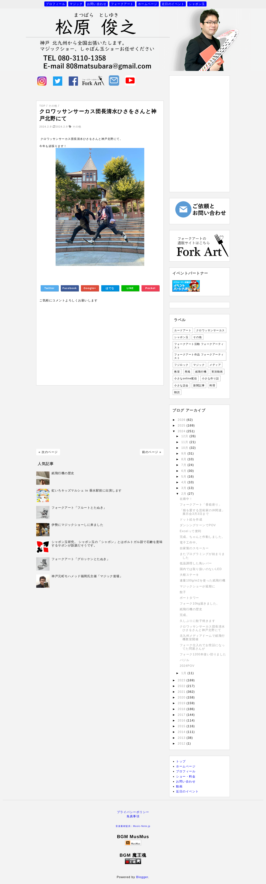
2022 (182, 686)
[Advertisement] (100, 417)
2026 (182, 419)
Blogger (142, 877)
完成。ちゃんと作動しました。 (202, 536)
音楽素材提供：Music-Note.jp (133, 826)
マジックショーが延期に (197, 586)
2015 (182, 726)
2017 (182, 714)
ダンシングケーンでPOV (198, 525)
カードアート (182, 330)
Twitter (49, 288)
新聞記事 (199, 385)
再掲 (187, 371)
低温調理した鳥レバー (196, 563)
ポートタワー (189, 597)
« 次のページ (48, 452)
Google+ (90, 288)
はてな (110, 288)
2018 (182, 709)
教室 (177, 371)
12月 (185, 436)
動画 (179, 786)
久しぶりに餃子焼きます (197, 620)
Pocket (150, 288)
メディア (215, 364)
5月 (184, 476)
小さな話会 (181, 385)
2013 (182, 737)
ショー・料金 (185, 776)
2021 (182, 691)
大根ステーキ (189, 574)
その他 (197, 337)
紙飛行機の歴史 (63, 473)
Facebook (69, 288)
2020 (182, 697)
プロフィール (55, 4)
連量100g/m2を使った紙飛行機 (203, 580)
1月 (184, 673)
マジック (76, 4)
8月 (184, 459)
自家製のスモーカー (194, 548)
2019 (182, 703)
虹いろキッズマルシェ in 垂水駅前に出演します (87, 490)
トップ (181, 761)
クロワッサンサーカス (210, 330)
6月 (184, 470)
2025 (182, 425)
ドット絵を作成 (191, 519)
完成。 (185, 614)
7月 (184, 465)
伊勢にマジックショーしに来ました (77, 524)
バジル (185, 660)
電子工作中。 (189, 542)
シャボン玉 (197, 4)
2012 (182, 743)
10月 (185, 447)
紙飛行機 (201, 371)
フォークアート (122, 4)
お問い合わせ (96, 4)
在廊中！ (186, 498)
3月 (184, 488)
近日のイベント (173, 4)
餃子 (183, 592)
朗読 (177, 392)
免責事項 (133, 816)
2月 (184, 493)
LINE (130, 288)
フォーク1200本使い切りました (203, 654)
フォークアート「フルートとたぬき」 (79, 507)
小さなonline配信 (185, 378)
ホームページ (147, 4)
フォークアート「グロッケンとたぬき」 (81, 559)
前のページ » (151, 452)
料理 (212, 385)
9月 (184, 453)
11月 (185, 442)
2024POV (187, 665)
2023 (182, 680)
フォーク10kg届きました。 (200, 603)
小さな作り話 (210, 378)
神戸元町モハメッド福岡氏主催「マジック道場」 (87, 576)
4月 (184, 482)
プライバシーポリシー (133, 812)
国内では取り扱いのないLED (201, 569)
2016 (182, 720)
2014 (182, 731)
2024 (182, 431)
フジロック (181, 364)
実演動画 (217, 371)
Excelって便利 (190, 531)
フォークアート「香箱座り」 (201, 504)
